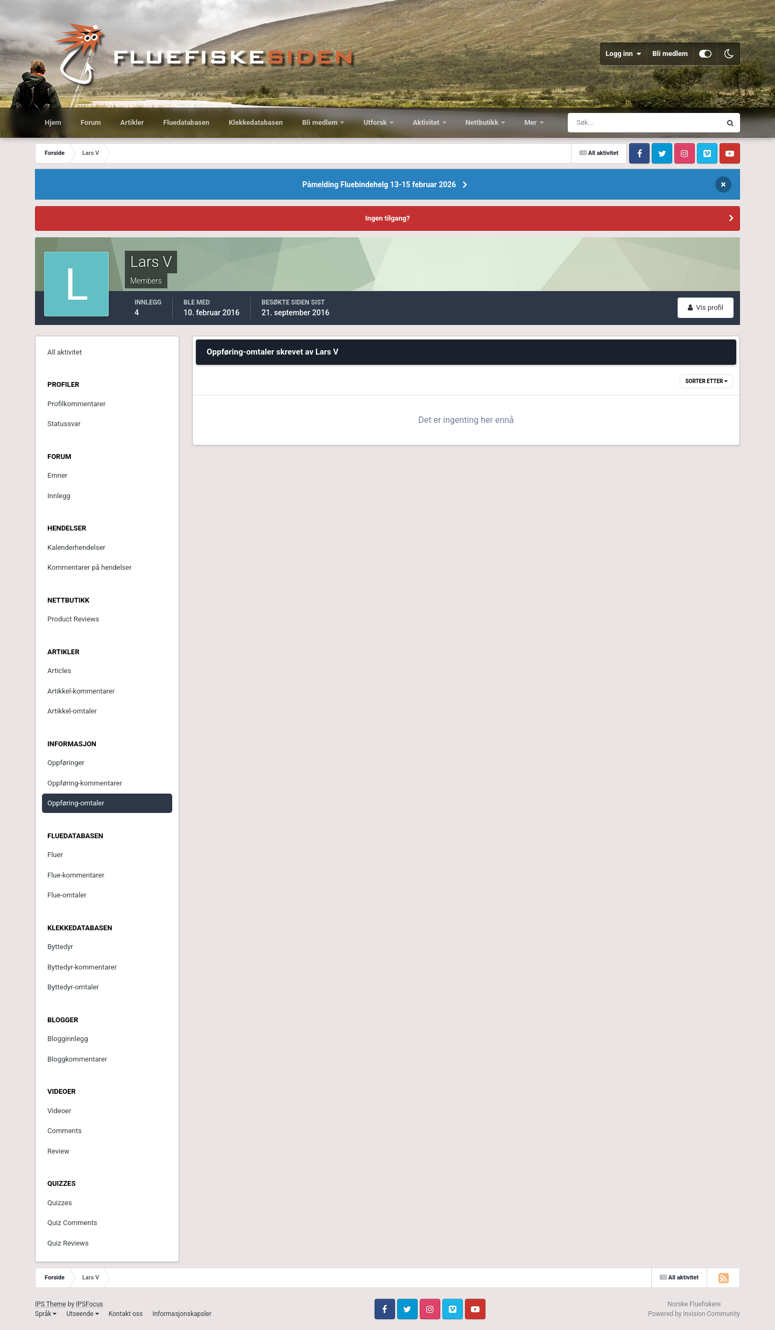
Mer (531, 122)
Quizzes (59, 1203)
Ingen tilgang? (387, 218)
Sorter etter (706, 381)
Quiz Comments (72, 1223)
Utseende (82, 1314)
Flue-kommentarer (75, 875)
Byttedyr (60, 947)
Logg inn (623, 54)
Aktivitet (427, 122)
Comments (64, 1131)
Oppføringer (65, 763)
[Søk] (604, 122)
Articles (59, 671)
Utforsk (376, 122)
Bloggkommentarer (77, 1059)
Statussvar (64, 424)
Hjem (53, 122)
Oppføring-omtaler (75, 803)
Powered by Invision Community (694, 1314)
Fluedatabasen (186, 122)
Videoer (59, 1111)
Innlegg (59, 496)
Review (58, 1151)
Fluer (55, 855)
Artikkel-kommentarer (81, 691)
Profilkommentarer (76, 404)
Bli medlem (670, 53)
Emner (57, 475)
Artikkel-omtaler (72, 711)
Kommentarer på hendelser (89, 567)
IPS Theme (50, 1304)
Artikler (132, 122)
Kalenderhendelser (76, 547)
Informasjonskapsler (182, 1314)
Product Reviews (73, 619)
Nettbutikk (483, 122)
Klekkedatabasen (256, 122)
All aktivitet (64, 352)
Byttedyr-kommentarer (82, 967)
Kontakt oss (126, 1314)
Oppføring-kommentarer (84, 783)
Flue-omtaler (67, 895)
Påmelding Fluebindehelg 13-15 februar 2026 (379, 184)
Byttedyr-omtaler (73, 987)
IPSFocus (89, 1304)
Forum (91, 122)
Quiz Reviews (68, 1243)
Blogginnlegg (67, 1039)
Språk (46, 1314)
